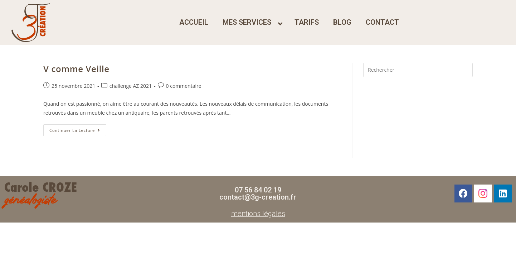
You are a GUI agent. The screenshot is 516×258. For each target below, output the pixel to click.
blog (342, 22)
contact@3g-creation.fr (257, 197)
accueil (193, 22)
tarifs (306, 22)
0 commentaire (183, 85)
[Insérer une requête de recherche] (418, 70)
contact (382, 22)
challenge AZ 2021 (130, 85)
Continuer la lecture (77, 128)
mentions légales (258, 213)
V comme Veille (76, 69)
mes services (247, 22)
